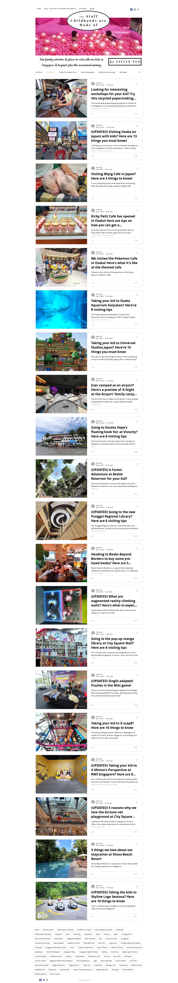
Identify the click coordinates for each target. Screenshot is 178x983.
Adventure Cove (94, 956)
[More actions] (137, 83)
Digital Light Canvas (129, 952)
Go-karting (123, 965)
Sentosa (107, 934)
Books (37, 930)
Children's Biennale (85, 947)
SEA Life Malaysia (53, 952)
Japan (116, 934)
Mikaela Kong (136, 965)
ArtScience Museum (134, 947)
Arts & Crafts (55, 974)
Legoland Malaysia (74, 939)
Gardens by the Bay (42, 943)
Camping (38, 947)
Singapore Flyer (69, 952)
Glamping (98, 965)
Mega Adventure (58, 965)
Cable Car (86, 965)
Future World (121, 961)
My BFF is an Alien (84, 930)
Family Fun (51, 72)
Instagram (125, 939)
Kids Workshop (40, 956)
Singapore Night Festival (88, 952)
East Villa (117, 956)
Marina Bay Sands (42, 965)
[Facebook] (131, 9)
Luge (95, 961)
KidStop (69, 956)
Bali (100, 939)
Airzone (107, 956)
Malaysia (58, 934)
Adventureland (40, 974)
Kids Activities (48, 930)
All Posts (39, 72)
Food (67, 934)
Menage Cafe (111, 965)
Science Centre (111, 939)
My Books (123, 72)
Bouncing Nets (106, 961)
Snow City (114, 952)
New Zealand (59, 943)
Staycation (88, 934)
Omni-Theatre (102, 947)
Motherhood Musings (107, 72)
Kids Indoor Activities (66, 930)
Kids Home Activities (42, 939)
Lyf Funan (133, 961)
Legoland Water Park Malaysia (61, 961)
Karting (104, 952)
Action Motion (128, 969)
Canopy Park (126, 934)
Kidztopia (127, 956)
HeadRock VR (40, 969)
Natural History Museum (82, 969)
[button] (139, 72)
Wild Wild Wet (89, 943)
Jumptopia (39, 952)
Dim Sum (101, 943)
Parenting (76, 934)
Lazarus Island (40, 961)
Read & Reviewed (87, 72)
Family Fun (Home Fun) (68, 72)
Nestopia (115, 969)
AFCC (72, 947)
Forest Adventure (82, 961)
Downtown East (56, 956)
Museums (52, 969)
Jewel (98, 934)
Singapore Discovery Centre (56, 947)
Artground (113, 943)
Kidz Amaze (79, 956)
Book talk (119, 930)
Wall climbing (90, 939)
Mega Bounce (74, 965)
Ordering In (58, 939)
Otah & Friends (117, 947)
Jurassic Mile (65, 969)
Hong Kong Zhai (102, 969)
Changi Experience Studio (130, 943)
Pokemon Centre (73, 943)
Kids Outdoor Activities (103, 930)
